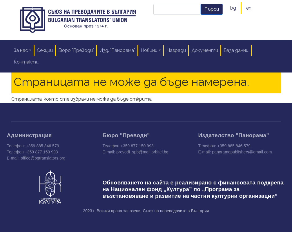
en (248, 8)
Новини (149, 50)
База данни (236, 50)
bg (233, 8)
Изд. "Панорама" (117, 50)
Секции (45, 50)
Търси (211, 9)
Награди (176, 50)
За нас (21, 50)
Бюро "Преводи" (76, 50)
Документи (204, 50)
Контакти (26, 62)
